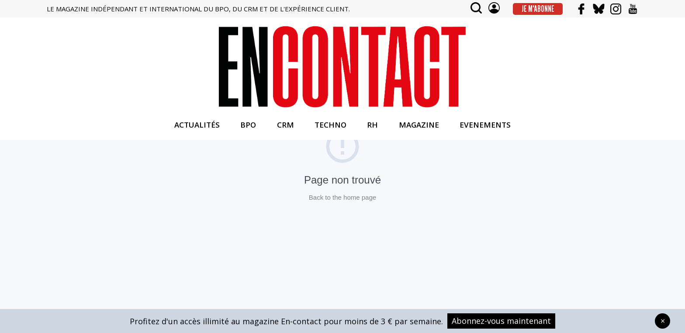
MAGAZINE (419, 125)
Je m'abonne (538, 8)
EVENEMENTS (485, 125)
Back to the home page (342, 197)
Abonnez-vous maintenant (501, 321)
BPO (248, 125)
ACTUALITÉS (197, 125)
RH (372, 125)
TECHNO (330, 125)
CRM (285, 125)
